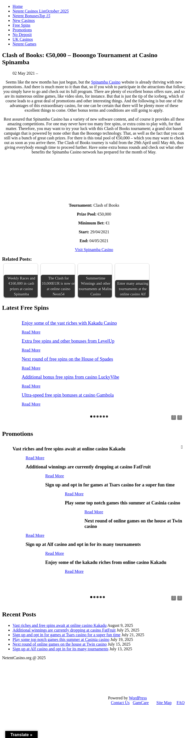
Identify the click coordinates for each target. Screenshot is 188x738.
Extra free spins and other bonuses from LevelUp (68, 341)
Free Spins (21, 25)
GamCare (141, 702)
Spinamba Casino (105, 82)
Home (18, 6)
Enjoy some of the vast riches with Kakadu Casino (69, 323)
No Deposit (22, 34)
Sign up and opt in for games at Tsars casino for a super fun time (67, 635)
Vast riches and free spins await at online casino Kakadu (59, 625)
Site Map (164, 702)
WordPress (138, 698)
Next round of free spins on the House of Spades (67, 359)
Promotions (22, 30)
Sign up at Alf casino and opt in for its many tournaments (61, 649)
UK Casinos (23, 39)
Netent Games (24, 44)
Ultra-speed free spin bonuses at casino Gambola (68, 395)
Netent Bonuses (31, 16)
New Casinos (24, 20)
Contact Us (120, 702)
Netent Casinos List (41, 11)
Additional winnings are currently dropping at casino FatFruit (64, 630)
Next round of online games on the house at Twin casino (60, 644)
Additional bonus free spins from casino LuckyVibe (70, 377)
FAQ (180, 702)
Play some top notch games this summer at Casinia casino (61, 639)
